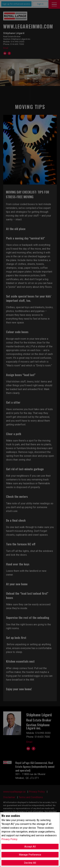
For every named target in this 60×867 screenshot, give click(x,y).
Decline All (30, 862)
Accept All (30, 846)
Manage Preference (30, 854)
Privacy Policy (9, 839)
